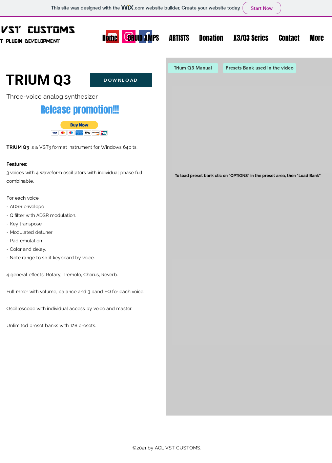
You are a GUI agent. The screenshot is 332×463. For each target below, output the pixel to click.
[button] (143, 38)
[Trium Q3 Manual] (193, 68)
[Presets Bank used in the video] (259, 68)
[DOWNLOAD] (121, 80)
